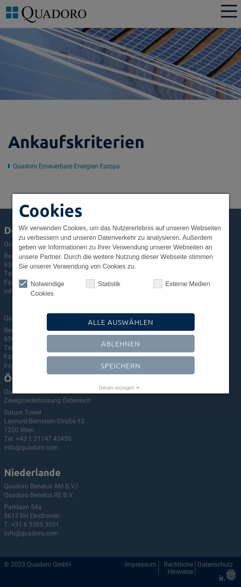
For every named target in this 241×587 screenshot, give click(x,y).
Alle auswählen (120, 321)
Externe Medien (181, 283)
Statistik (103, 283)
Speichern (121, 365)
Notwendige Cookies (41, 288)
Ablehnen (120, 343)
